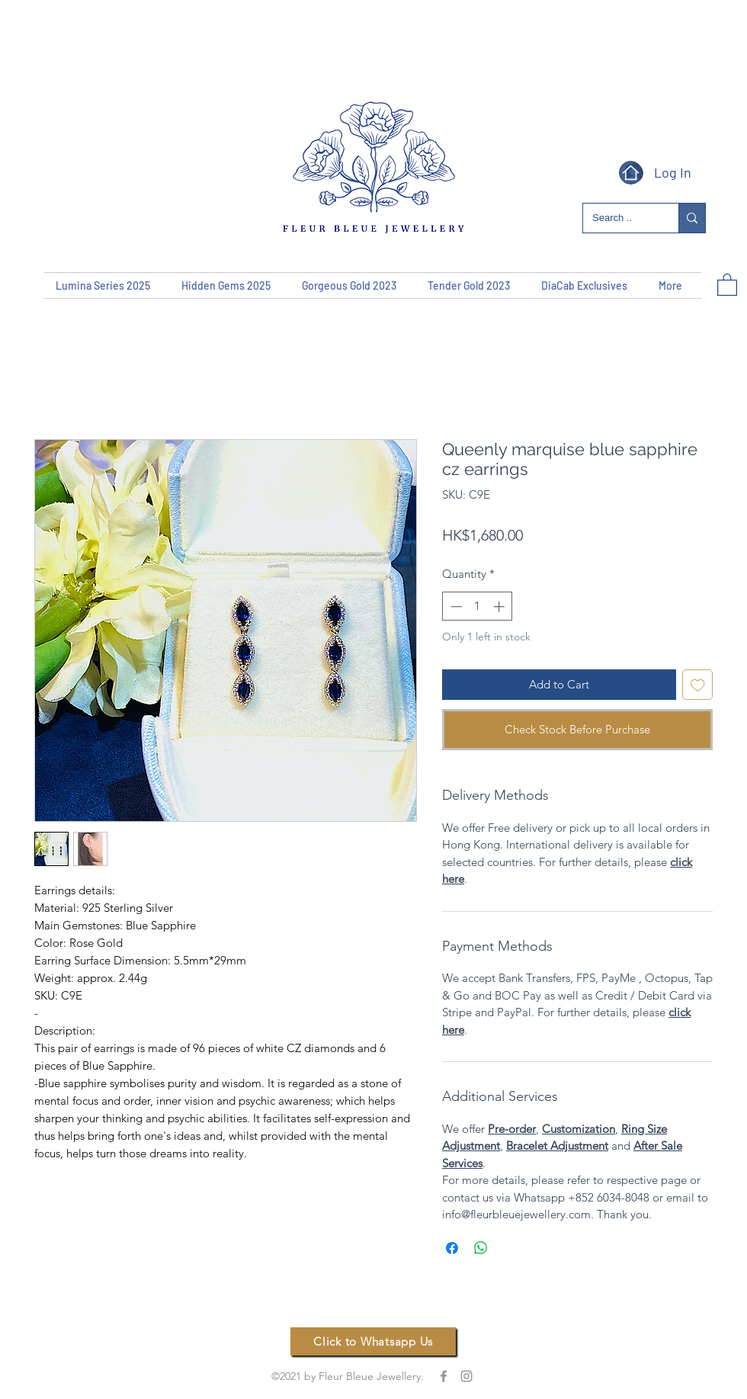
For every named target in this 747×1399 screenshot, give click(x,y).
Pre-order (512, 1128)
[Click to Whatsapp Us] (373, 1341)
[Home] (631, 173)
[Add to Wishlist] (697, 685)
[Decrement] (454, 606)
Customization (578, 1128)
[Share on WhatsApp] (481, 1248)
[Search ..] (619, 218)
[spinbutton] (477, 606)
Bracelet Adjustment (557, 1145)
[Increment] (500, 606)
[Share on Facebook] (452, 1248)
